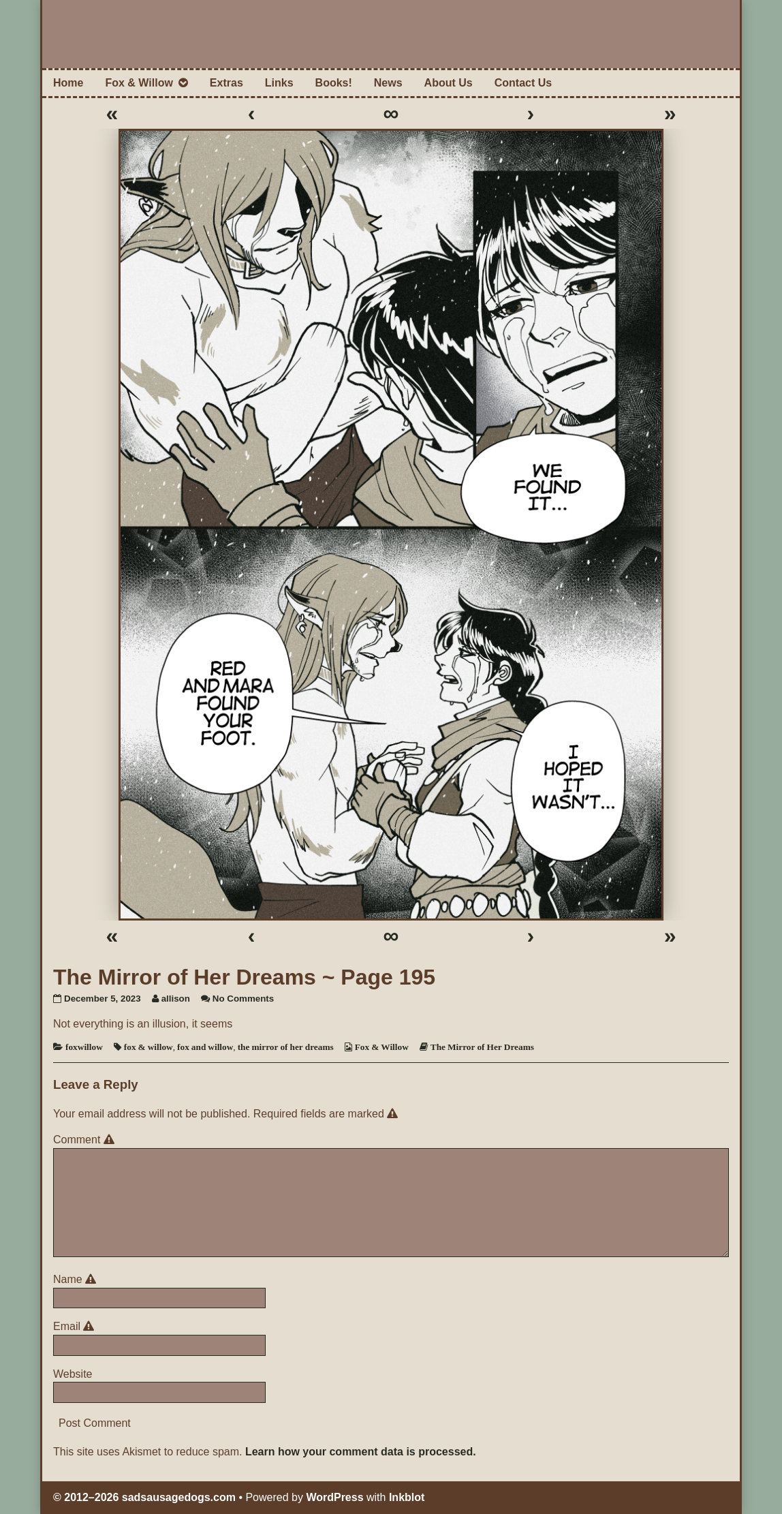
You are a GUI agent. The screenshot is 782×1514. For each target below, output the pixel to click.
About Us (448, 83)
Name (76, 1279)
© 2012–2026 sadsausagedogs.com (144, 1497)
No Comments (243, 998)
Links (279, 83)
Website (73, 1374)
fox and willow (205, 1046)
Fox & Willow (138, 83)
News (388, 83)
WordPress (334, 1497)
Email (76, 1326)
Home (68, 83)
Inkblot (406, 1497)
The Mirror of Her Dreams (482, 1046)
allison (175, 998)
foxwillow (84, 1046)
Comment (86, 1139)
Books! (333, 83)
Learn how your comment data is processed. (360, 1451)
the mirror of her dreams (286, 1046)
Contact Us (523, 83)
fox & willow (148, 1046)
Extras (226, 83)
